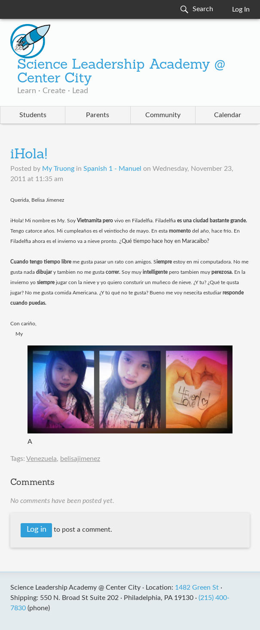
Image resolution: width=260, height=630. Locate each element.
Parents (97, 115)
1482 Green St (197, 587)
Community (162, 115)
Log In (241, 9)
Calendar (227, 115)
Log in (36, 529)
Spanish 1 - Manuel (112, 168)
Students (32, 115)
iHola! (28, 155)
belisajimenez (80, 458)
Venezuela (41, 458)
